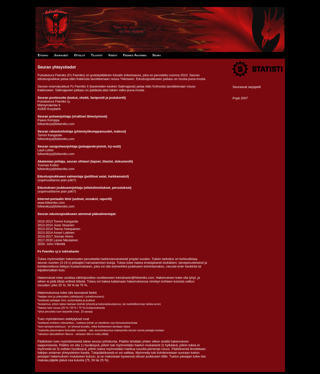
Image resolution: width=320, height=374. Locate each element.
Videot (112, 55)
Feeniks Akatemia (134, 55)
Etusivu (43, 55)
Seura (156, 55)
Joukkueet (61, 55)
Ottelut (79, 55)
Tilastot (96, 55)
